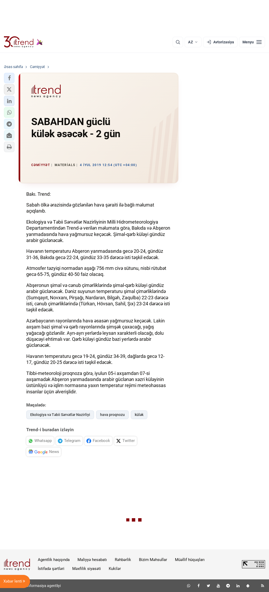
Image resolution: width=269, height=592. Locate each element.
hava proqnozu (112, 415)
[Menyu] (252, 42)
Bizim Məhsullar (153, 559)
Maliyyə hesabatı (92, 559)
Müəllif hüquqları (190, 559)
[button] (9, 78)
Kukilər (115, 568)
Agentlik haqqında (54, 559)
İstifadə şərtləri (51, 568)
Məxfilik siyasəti (86, 568)
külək (139, 415)
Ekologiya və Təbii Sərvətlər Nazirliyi (60, 415)
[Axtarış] (178, 42)
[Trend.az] (23, 42)
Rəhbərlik (123, 559)
